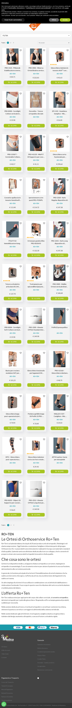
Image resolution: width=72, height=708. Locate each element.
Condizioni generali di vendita (46, 652)
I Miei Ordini (5, 654)
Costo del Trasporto (7, 682)
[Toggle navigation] (36, 35)
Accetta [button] (65, 20)
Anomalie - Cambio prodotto (45, 662)
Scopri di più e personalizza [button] (13, 20)
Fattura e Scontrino (7, 696)
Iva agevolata (41, 666)
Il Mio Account (5, 650)
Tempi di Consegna (7, 686)
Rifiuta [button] (54, 20)
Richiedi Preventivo (7, 693)
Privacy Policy (41, 655)
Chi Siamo (4, 646)
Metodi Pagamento (7, 689)
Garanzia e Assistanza (43, 644)
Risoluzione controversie (44, 670)
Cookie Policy (41, 659)
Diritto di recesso (42, 648)
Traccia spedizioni (6, 700)
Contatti (4, 657)
